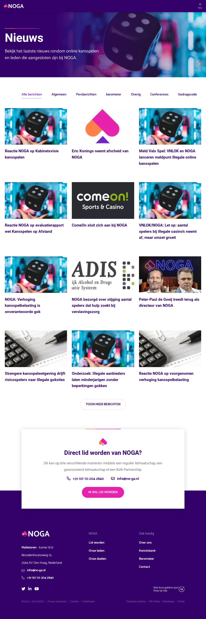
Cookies (74, 601)
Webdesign (169, 601)
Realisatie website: (136, 601)
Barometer (146, 559)
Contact (144, 567)
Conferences (159, 94)
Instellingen (88, 601)
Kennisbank (147, 550)
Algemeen (59, 94)
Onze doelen (97, 559)
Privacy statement (57, 601)
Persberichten (86, 94)
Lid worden (96, 542)
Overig (136, 94)
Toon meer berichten (103, 404)
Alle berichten (32, 94)
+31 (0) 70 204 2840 (85, 479)
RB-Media (154, 601)
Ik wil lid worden (102, 492)
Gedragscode (187, 94)
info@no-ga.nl (125, 479)
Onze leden (96, 550)
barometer (113, 94)
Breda (181, 601)
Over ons (145, 542)
